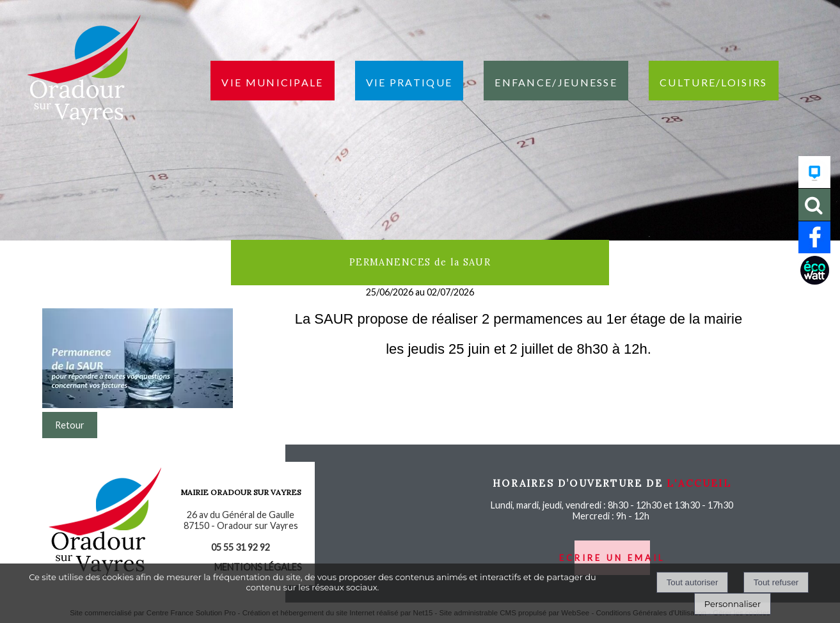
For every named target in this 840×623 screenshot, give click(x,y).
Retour (69, 425)
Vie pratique (409, 81)
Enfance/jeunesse (556, 81)
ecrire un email (612, 558)
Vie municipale (272, 81)
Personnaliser (732, 604)
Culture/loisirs (714, 81)
